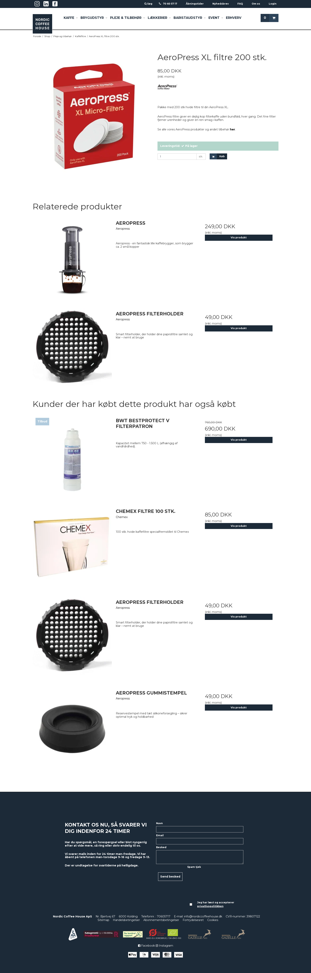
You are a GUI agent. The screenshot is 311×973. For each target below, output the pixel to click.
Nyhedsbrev (220, 3)
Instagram (164, 945)
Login (272, 3)
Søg (148, 3)
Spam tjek (194, 866)
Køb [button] (217, 156)
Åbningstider (195, 3)
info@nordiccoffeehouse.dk (203, 916)
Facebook (146, 945)
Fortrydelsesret (193, 920)
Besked (161, 847)
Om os (256, 3)
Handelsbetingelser (126, 920)
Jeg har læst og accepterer (215, 904)
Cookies (212, 920)
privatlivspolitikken (210, 906)
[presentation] (203, 884)
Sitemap (103, 920)
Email (160, 835)
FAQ (240, 3)
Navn (159, 823)
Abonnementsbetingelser (161, 920)
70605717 (163, 916)
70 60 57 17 (170, 3)
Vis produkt (239, 237)
